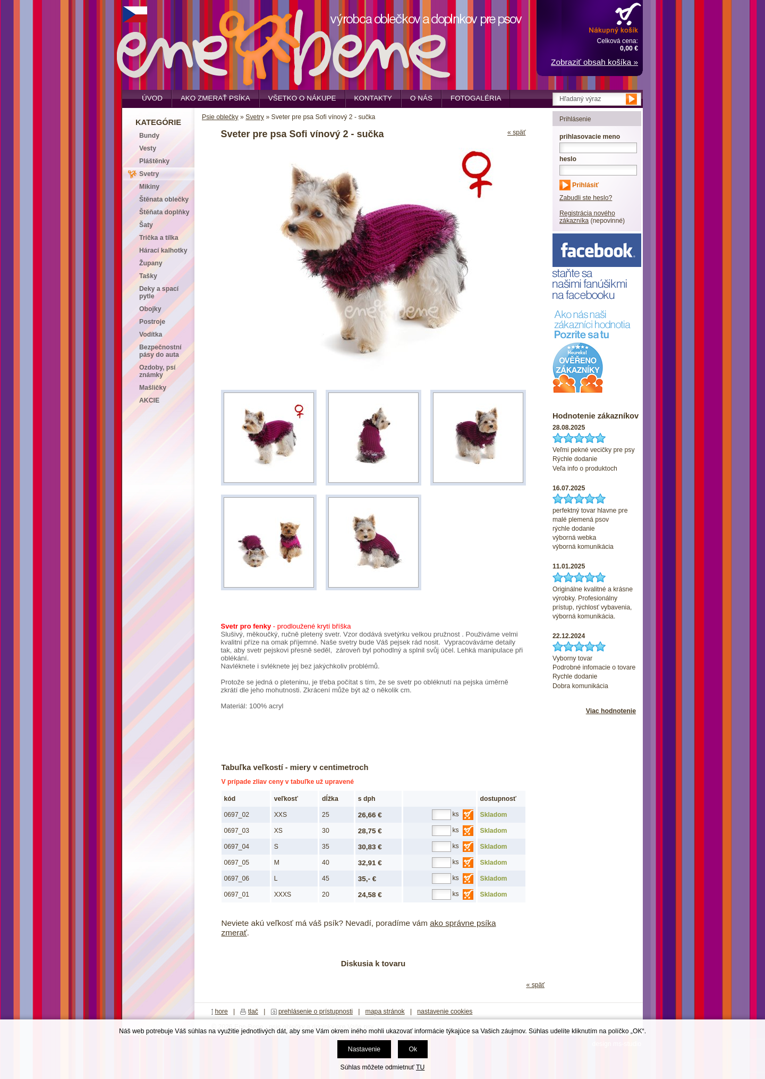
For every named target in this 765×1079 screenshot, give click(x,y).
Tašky (148, 276)
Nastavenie (364, 1049)
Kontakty (373, 98)
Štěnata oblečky (164, 199)
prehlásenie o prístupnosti (315, 1011)
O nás (421, 98)
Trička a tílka (158, 237)
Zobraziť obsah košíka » (594, 61)
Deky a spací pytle (158, 292)
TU (420, 1067)
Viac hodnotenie (611, 711)
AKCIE (149, 400)
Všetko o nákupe (302, 98)
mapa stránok (385, 1011)
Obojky (150, 309)
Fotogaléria (475, 98)
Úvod (152, 98)
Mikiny (149, 186)
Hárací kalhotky (163, 250)
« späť (516, 132)
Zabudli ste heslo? (585, 198)
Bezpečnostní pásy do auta (160, 351)
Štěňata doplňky (164, 212)
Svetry (254, 117)
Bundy (149, 135)
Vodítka (150, 334)
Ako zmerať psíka (215, 98)
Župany (151, 263)
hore (221, 1011)
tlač (253, 1011)
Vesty (147, 148)
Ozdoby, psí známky (157, 371)
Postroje (152, 321)
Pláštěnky (154, 161)
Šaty (146, 225)
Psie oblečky (220, 117)
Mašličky (152, 387)
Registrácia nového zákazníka (587, 217)
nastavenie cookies (444, 1011)
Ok (413, 1049)
